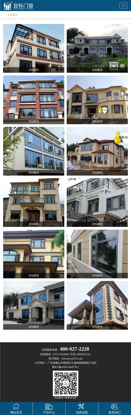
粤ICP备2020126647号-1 (65, 367)
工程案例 (12, 14)
